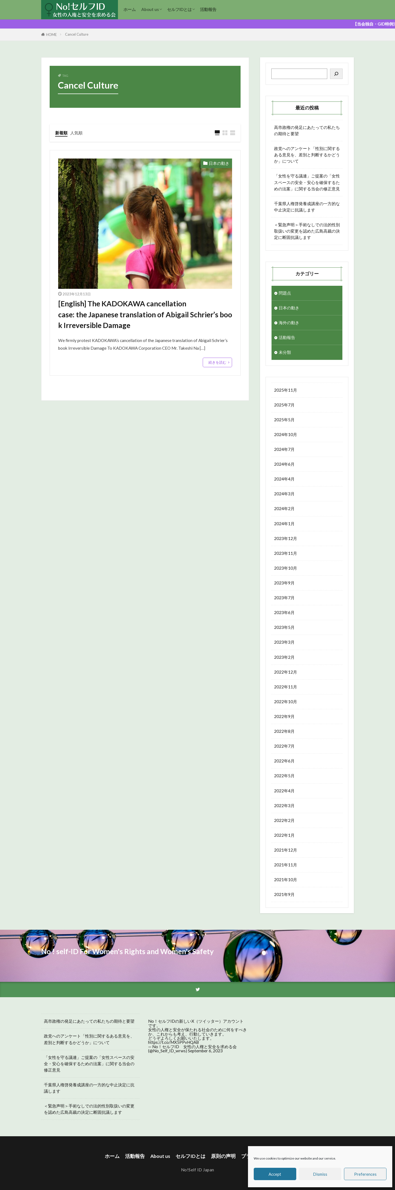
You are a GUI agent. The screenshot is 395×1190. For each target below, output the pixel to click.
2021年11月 (285, 864)
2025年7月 (284, 404)
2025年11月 (285, 390)
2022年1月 (284, 835)
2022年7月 (284, 746)
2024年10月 (285, 434)
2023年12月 (285, 538)
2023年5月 (284, 627)
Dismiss (320, 1174)
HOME (51, 34)
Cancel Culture (76, 34)
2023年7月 (284, 597)
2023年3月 (284, 642)
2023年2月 (284, 657)
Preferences (365, 1174)
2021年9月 (284, 894)
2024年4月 (284, 478)
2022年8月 (284, 731)
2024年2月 (284, 508)
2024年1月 (284, 523)
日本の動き (219, 163)
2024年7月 (284, 449)
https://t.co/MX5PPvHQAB (173, 1042)
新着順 (61, 132)
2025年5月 (284, 419)
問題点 (285, 292)
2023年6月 (284, 612)
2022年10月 (285, 701)
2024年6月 (284, 464)
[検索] (336, 74)
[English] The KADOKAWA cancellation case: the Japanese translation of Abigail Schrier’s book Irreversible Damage (145, 314)
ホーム (129, 9)
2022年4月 (284, 790)
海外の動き (289, 322)
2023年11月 (285, 553)
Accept (275, 1174)
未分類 (285, 352)
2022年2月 (284, 820)
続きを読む (217, 362)
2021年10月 (285, 879)
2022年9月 (284, 716)
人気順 (76, 132)
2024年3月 (284, 493)
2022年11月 (285, 686)
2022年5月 (284, 775)
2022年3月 (284, 805)
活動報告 (208, 9)
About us (150, 9)
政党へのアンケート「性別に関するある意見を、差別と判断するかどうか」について (307, 154)
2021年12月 (285, 849)
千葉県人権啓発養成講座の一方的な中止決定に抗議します (307, 206)
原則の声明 (223, 1156)
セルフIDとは (179, 9)
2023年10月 (285, 568)
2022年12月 (285, 671)
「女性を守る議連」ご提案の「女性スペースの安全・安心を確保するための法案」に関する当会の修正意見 (307, 182)
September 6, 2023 (205, 1050)
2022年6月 (284, 760)
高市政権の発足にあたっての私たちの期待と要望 (307, 130)
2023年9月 (284, 582)
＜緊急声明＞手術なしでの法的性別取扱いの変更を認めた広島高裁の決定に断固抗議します (307, 231)
